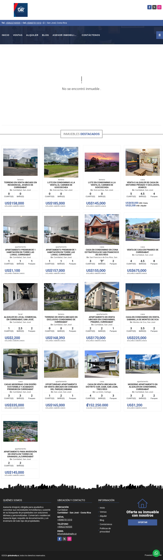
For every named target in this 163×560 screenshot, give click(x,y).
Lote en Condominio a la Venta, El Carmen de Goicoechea (61, 185)
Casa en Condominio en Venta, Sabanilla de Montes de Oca (142, 318)
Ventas (18, 35)
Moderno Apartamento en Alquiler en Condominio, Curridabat (142, 386)
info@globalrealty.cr (67, 534)
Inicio (5, 35)
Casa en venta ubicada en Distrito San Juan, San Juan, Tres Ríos (102, 386)
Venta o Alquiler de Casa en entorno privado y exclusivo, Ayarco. (142, 185)
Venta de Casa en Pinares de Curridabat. (142, 250)
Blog (45, 35)
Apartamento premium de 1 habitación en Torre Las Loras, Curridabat (20, 252)
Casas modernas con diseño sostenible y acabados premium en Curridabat (20, 386)
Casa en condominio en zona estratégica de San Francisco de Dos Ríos (102, 252)
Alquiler (32, 35)
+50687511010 (34, 23)
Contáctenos (91, 35)
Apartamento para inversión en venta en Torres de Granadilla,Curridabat (20, 454)
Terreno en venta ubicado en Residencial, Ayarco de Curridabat (20, 185)
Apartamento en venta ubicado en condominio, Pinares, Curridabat (102, 319)
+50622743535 (13, 23)
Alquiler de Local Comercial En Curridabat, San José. (20, 318)
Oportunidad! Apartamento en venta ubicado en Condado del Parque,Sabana (61, 386)
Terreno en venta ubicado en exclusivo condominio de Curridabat (61, 319)
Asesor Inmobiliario (66, 35)
